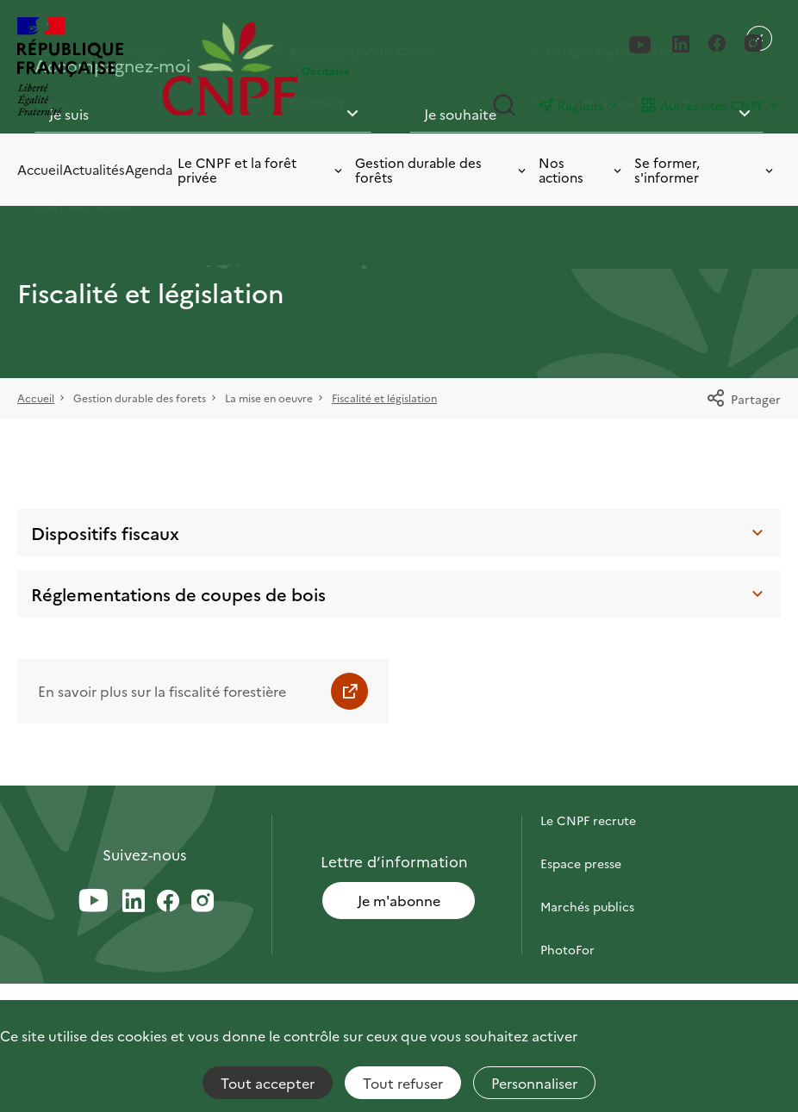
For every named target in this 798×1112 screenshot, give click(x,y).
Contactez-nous (586, 777)
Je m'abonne (399, 900)
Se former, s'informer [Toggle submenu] (705, 170)
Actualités (94, 169)
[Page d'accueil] (230, 68)
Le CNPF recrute (588, 820)
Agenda (148, 169)
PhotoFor (567, 949)
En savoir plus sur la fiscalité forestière (162, 690)
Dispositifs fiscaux (399, 532)
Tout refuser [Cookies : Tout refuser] (403, 1082)
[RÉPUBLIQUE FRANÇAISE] (85, 68)
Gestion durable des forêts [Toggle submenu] (441, 170)
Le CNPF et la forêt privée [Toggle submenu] (261, 170)
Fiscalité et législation (384, 397)
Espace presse (580, 863)
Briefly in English (588, 992)
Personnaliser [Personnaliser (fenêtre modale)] (534, 1082)
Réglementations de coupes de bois (399, 593)
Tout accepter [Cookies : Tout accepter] (268, 1082)
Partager (743, 398)
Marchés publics (587, 906)
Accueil (40, 169)
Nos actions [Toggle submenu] (581, 170)
